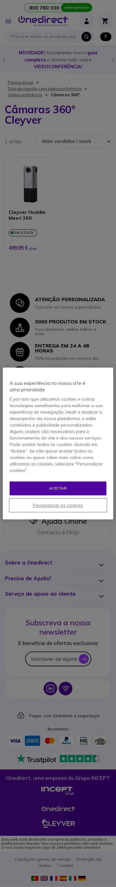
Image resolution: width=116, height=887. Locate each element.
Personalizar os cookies (58, 505)
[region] (58, 443)
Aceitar (58, 488)
